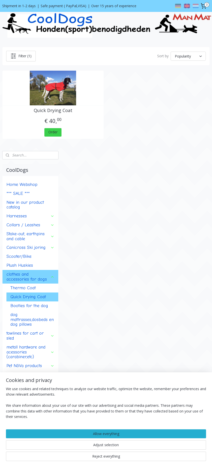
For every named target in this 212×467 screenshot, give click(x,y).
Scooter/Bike (18, 147)
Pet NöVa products (30, 256)
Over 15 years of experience (113, 5)
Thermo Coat (23, 178)
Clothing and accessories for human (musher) (30, 270)
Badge (12, 292)
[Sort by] (172, 56)
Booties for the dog (29, 196)
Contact (8, 364)
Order (98, 134)
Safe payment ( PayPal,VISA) (63, 5)
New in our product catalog (25, 95)
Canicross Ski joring (30, 138)
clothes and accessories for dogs (30, 167)
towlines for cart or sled (30, 226)
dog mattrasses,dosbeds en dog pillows (32, 210)
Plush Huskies (19, 155)
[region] (73, 444)
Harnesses (30, 106)
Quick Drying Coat (98, 112)
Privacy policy (13, 376)
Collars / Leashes (30, 115)
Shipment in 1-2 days (19, 5)
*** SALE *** (18, 83)
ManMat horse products (29, 301)
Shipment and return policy (23, 370)
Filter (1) (100, 56)
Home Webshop (21, 75)
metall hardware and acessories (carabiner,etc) (30, 242)
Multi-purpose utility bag (29, 283)
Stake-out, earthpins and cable (30, 127)
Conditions (10, 359)
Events (12, 315)
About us (9, 353)
